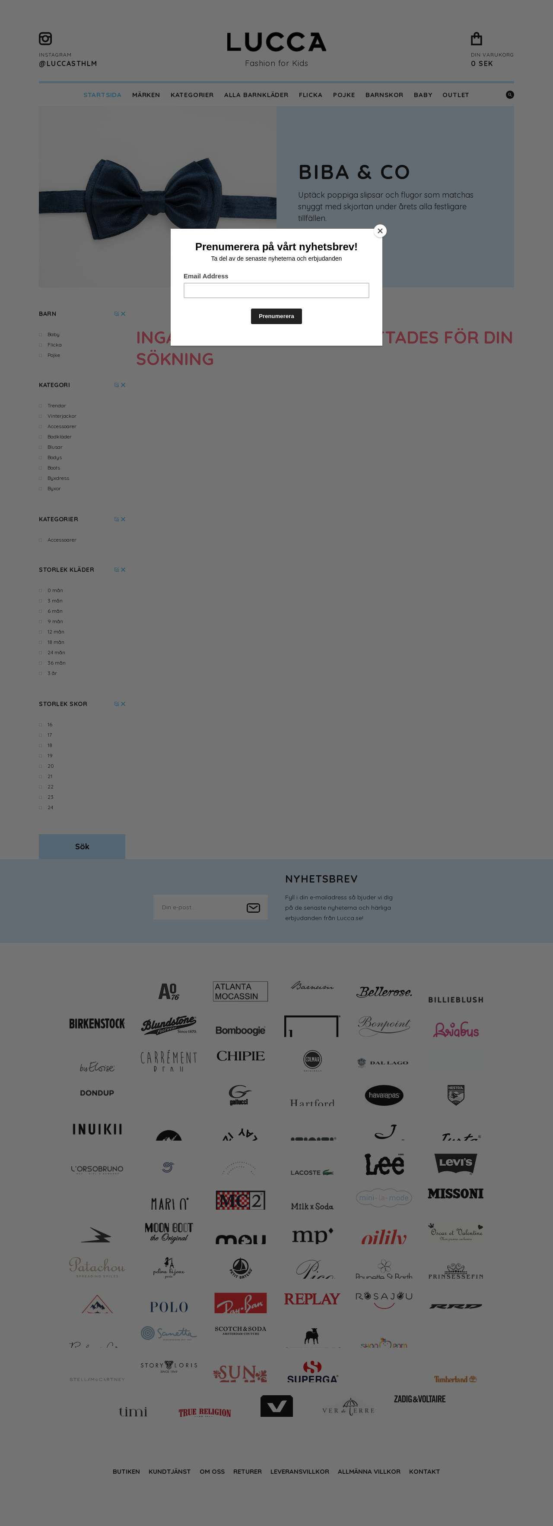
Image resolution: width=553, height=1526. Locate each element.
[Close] (380, 230)
